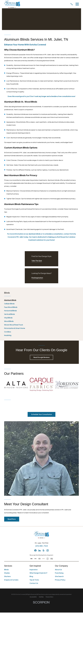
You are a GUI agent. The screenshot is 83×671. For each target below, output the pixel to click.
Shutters (7, 576)
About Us (58, 570)
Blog (31, 576)
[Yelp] (43, 550)
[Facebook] (35, 550)
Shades (7, 573)
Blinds (6, 570)
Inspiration (34, 570)
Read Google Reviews (41, 357)
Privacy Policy (60, 580)
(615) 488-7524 (41, 546)
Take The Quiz (37, 261)
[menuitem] (41, 300)
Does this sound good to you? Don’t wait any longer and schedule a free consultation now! (41, 96)
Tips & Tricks (34, 580)
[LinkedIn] (39, 550)
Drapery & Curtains (11, 580)
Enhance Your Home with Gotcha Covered (25, 44)
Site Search (59, 576)
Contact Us (34, 583)
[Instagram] (48, 550)
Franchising (59, 573)
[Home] (12, 4)
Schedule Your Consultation (41, 414)
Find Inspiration (37, 278)
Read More (12, 519)
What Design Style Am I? (38, 573)
